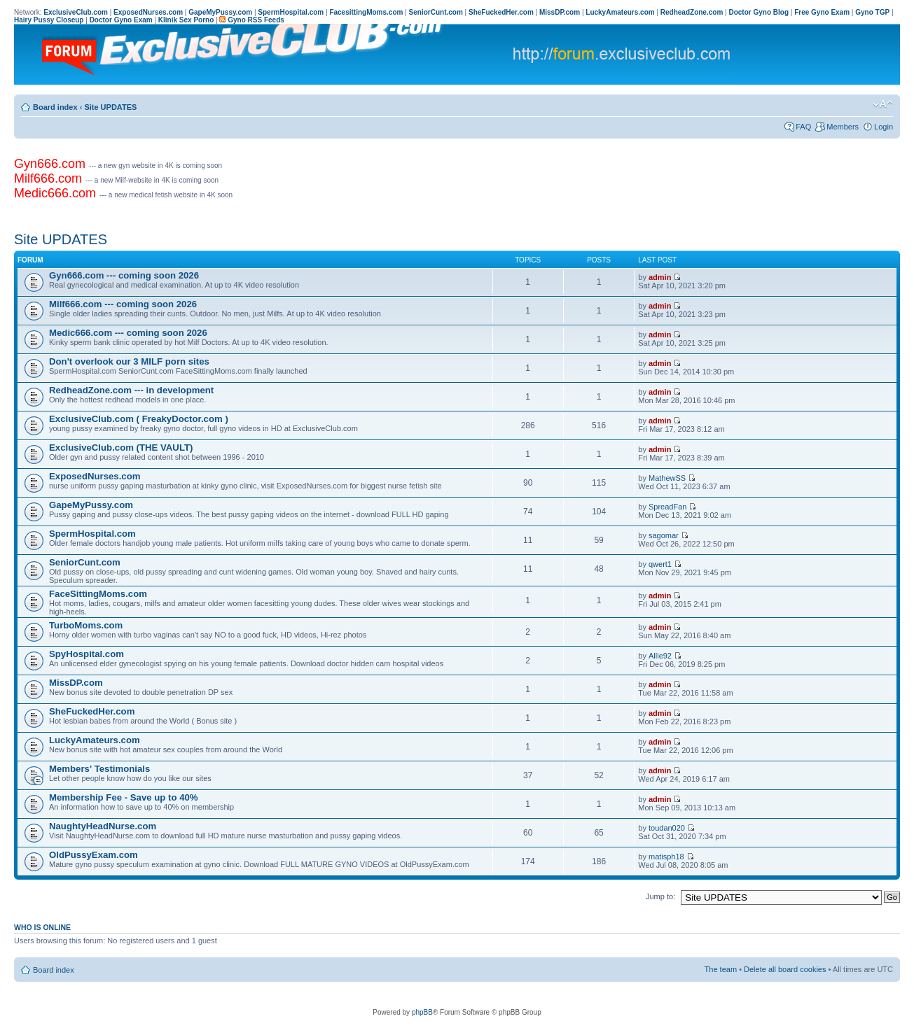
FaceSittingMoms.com (98, 594)
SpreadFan (667, 506)
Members (842, 126)
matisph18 (666, 856)
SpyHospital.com (86, 654)
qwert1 (660, 564)
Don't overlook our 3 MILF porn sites (129, 361)
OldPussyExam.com (93, 855)
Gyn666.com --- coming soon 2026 (124, 275)
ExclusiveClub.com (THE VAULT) (121, 447)
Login (883, 126)
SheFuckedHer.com (91, 711)
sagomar (664, 535)
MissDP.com (76, 682)
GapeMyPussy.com (91, 505)
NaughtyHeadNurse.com (102, 826)
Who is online (42, 927)
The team (721, 969)
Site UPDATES (110, 107)
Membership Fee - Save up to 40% (123, 797)
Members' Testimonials (99, 768)
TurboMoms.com (86, 625)
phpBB (422, 1012)
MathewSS (667, 478)
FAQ (803, 126)
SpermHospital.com (92, 533)
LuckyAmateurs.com (94, 740)
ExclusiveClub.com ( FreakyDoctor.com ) (138, 419)
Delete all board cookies (785, 969)
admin (660, 277)
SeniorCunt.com (84, 562)
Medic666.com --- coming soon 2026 (128, 333)
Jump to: (660, 896)
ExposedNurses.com (94, 476)
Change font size (883, 104)
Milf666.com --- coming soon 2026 (123, 304)
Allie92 (660, 656)
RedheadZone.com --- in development (131, 390)
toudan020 (667, 828)
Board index (55, 107)
